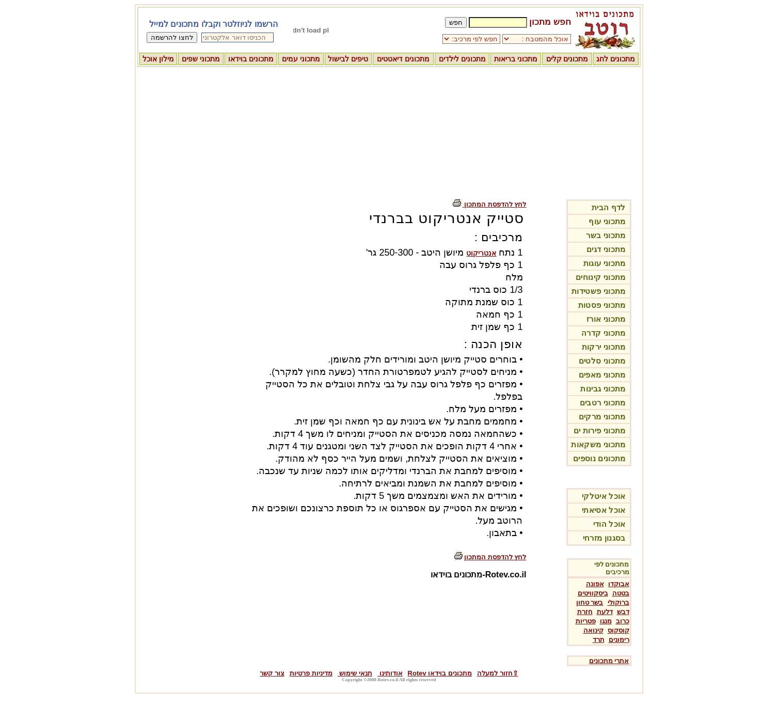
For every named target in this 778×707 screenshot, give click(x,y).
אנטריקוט (481, 253)
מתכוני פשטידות (598, 291)
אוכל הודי (609, 524)
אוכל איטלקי (603, 496)
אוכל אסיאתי (603, 510)
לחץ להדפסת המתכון (490, 204)
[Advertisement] (389, 131)
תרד (599, 639)
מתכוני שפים (201, 59)
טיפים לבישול (348, 59)
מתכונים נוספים (599, 458)
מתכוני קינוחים (600, 277)
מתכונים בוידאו (251, 59)
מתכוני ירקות (604, 346)
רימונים (619, 639)
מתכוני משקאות (598, 444)
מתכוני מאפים (602, 374)
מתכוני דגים (605, 249)
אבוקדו (618, 584)
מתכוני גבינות (602, 388)
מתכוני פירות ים (600, 430)
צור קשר (272, 673)
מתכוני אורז (605, 319)
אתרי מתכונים (609, 661)
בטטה (620, 593)
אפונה (595, 584)
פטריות (586, 621)
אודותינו (390, 673)
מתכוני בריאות (515, 59)
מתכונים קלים (567, 59)
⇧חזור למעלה (497, 673)
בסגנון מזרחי (604, 537)
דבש (623, 612)
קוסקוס (618, 630)
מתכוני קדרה (603, 332)
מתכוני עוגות (604, 263)
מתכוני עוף (607, 221)
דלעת (605, 612)
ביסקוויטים (593, 593)
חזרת (585, 612)
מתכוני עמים (301, 59)
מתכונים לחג (615, 59)
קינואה (593, 630)
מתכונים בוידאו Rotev (440, 673)
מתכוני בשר (605, 235)
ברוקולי (618, 602)
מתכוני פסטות (602, 305)
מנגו (606, 621)
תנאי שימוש (355, 673)
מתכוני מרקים (602, 416)
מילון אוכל (158, 59)
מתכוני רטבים (603, 402)
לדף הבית (609, 207)
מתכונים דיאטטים (403, 59)
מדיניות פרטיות (311, 673)
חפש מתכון (550, 22)
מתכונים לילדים (462, 59)
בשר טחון (590, 602)
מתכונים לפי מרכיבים (611, 568)
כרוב (622, 621)
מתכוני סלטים (602, 360)
